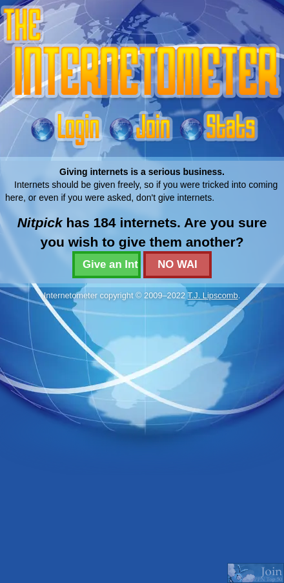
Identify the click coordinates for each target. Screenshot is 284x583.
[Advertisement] (137, 441)
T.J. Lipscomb (212, 295)
